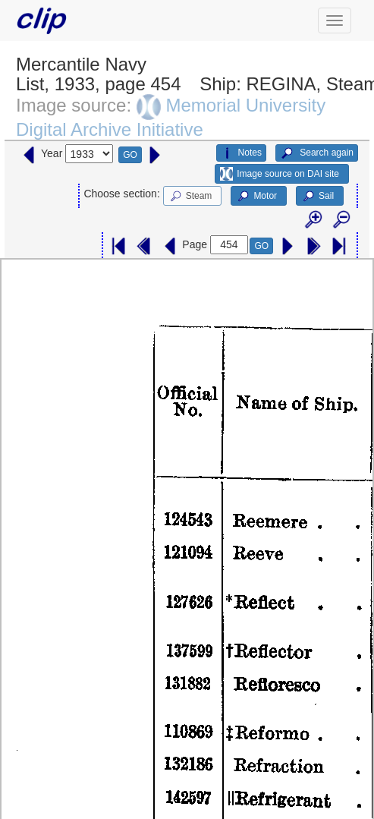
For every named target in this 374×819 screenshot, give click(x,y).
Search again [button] (317, 153)
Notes (241, 153)
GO (130, 155)
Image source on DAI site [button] (279, 174)
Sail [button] (317, 196)
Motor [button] (256, 196)
